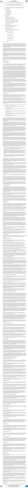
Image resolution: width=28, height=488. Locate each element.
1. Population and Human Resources (7, 238)
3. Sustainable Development (6, 185)
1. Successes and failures (6, 62)
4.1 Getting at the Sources (10, 32)
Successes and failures (8, 10)
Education (11, 484)
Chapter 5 (12, 273)
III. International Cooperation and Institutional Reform (10, 357)
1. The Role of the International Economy (8, 358)
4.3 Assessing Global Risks (10, 35)
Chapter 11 (11, 402)
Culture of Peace (15, 484)
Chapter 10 (22, 392)
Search (24, 484)
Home (4, 484)
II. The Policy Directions (6, 234)
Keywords (22, 484)
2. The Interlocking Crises (6, 93)
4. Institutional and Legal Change (7, 404)
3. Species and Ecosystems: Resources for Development (9, 274)
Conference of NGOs (11, 486)
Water (13, 484)
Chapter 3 (23, 378)
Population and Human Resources (10, 17)
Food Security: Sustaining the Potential (10, 18)
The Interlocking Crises (8, 11)
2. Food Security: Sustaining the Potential (8, 256)
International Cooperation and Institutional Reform (10, 25)
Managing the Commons (8, 28)
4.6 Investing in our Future (6, 442)
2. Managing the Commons (6, 380)
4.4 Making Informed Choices (6, 431)
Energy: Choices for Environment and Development (12, 21)
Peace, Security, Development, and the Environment (12, 29)
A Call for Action (6, 41)
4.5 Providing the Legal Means (10, 38)
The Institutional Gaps (8, 14)
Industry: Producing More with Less (10, 22)
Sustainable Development (7, 484)
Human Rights (19, 484)
